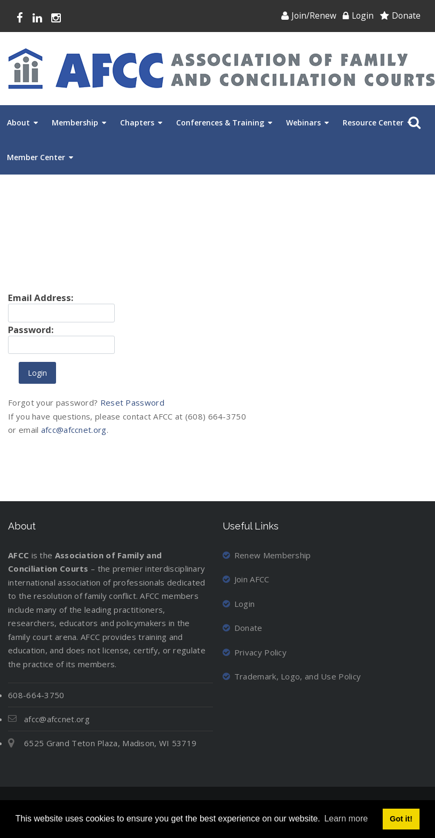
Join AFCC (246, 579)
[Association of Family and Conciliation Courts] (221, 68)
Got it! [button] (401, 819)
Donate (406, 15)
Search (412, 122)
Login (363, 15)
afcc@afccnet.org (74, 429)
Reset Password (132, 402)
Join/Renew (313, 15)
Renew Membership (267, 555)
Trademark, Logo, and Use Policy (292, 676)
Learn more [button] (346, 818)
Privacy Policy (255, 652)
